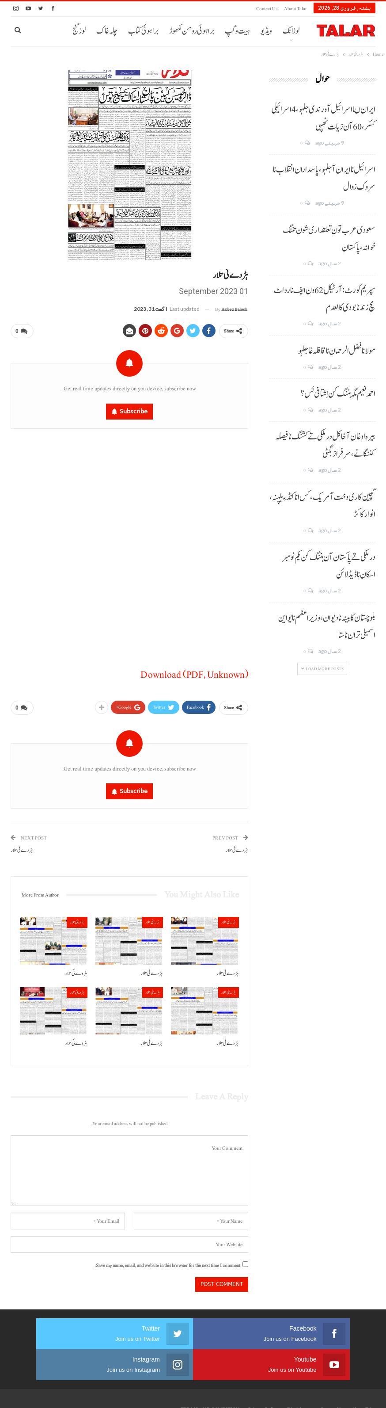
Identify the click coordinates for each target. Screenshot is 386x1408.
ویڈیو (266, 31)
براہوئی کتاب (143, 31)
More (108, 31)
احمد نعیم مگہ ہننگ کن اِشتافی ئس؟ (337, 393)
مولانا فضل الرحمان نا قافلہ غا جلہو (336, 351)
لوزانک (291, 31)
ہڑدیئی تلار (228, 918)
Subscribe (134, 409)
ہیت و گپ (237, 31)
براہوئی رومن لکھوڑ (191, 31)
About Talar (295, 8)
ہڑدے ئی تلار (237, 846)
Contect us (266, 8)
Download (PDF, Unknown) (194, 673)
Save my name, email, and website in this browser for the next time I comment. (167, 1262)
